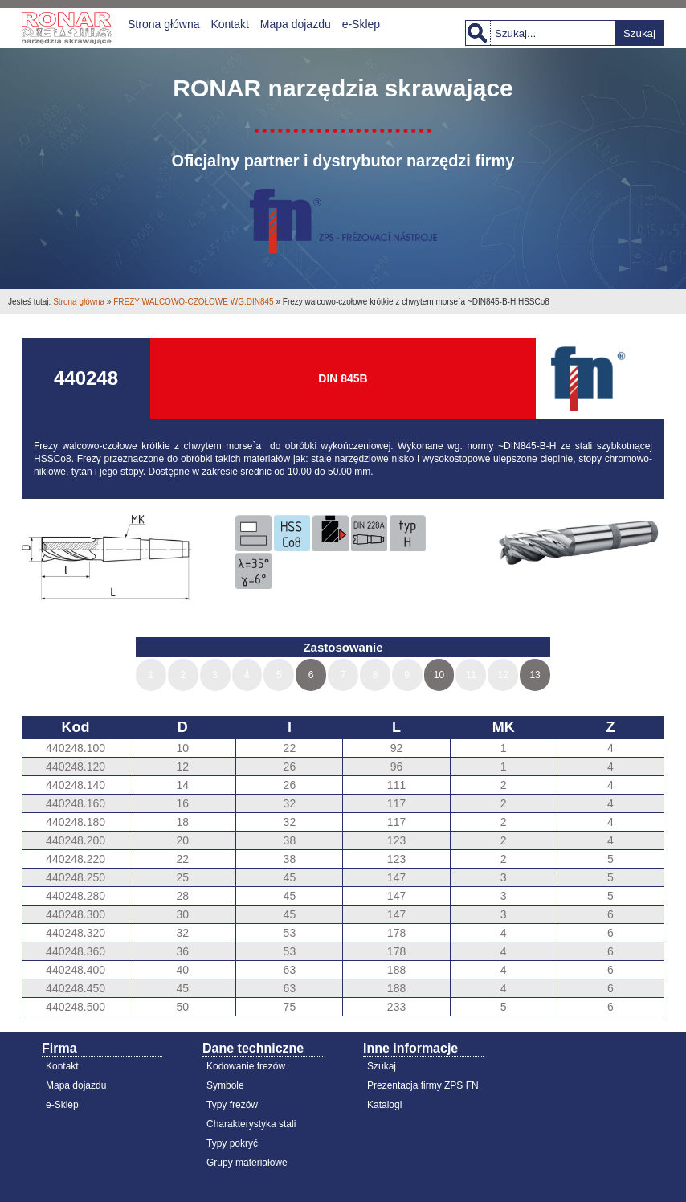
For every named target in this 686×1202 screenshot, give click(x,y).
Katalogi (384, 1104)
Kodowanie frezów (245, 1066)
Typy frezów (232, 1104)
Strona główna (164, 24)
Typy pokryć (232, 1143)
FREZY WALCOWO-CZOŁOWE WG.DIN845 (193, 301)
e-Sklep (361, 24)
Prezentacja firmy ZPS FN (423, 1085)
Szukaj (639, 33)
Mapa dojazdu (295, 24)
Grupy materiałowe (247, 1162)
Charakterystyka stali (251, 1124)
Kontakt (229, 24)
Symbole (225, 1085)
